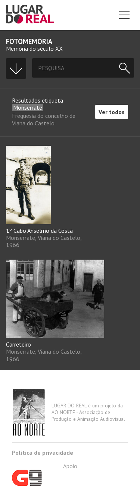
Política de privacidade (42, 452)
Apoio (44, 474)
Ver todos (112, 112)
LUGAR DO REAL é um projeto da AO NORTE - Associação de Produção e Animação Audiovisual (68, 412)
